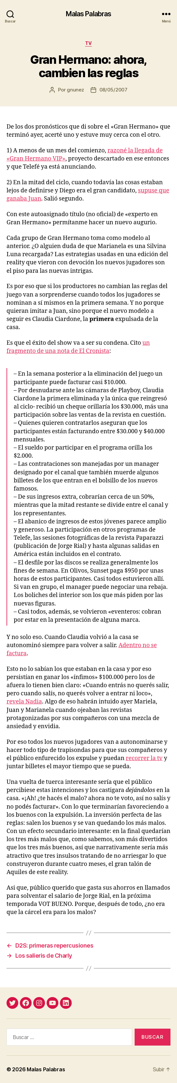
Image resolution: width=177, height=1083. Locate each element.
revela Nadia (24, 701)
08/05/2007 (113, 90)
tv (88, 43)
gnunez (75, 90)
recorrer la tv (144, 758)
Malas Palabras (88, 13)
